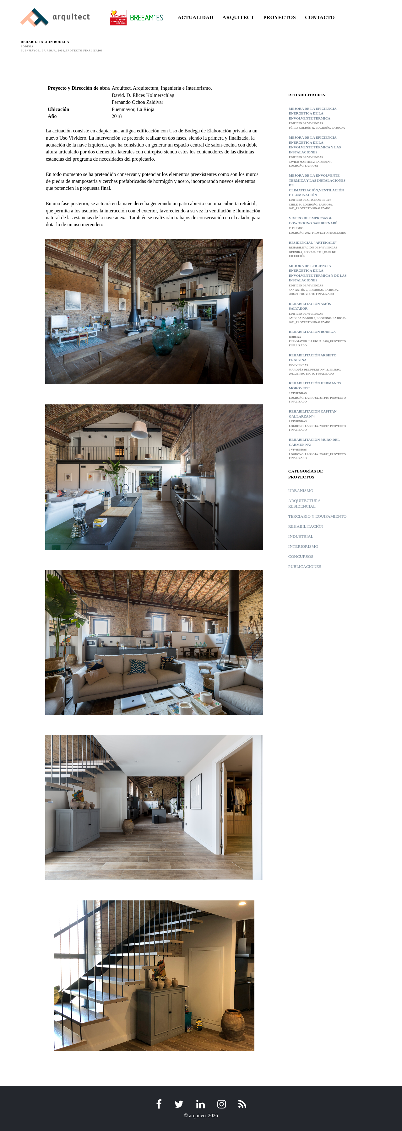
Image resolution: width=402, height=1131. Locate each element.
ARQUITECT (238, 17)
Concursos (300, 556)
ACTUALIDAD (195, 17)
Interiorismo (303, 546)
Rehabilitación (305, 526)
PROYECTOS (279, 17)
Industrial (300, 536)
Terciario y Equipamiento (317, 516)
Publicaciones (304, 566)
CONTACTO (320, 17)
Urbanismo (300, 490)
